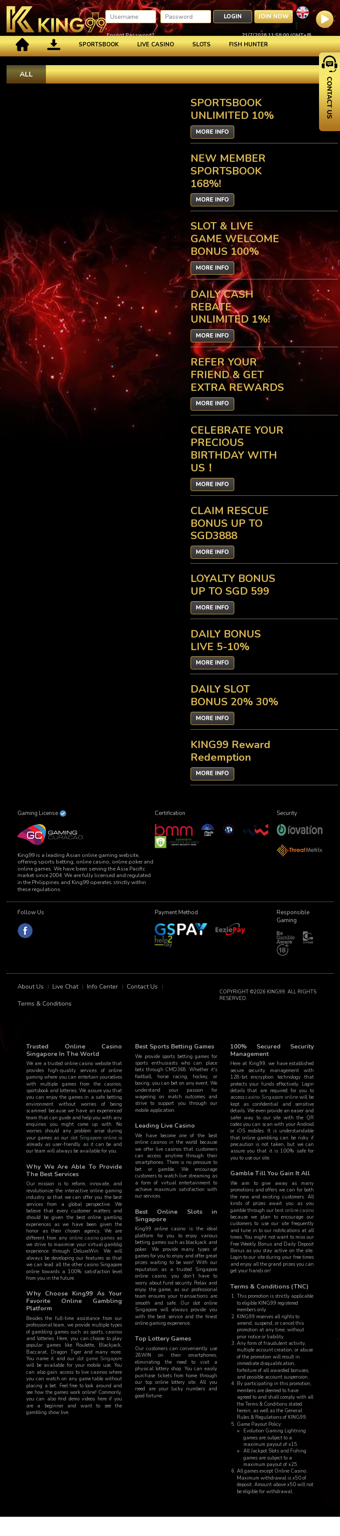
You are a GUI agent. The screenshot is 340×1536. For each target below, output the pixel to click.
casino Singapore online (272, 1097)
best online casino (294, 1210)
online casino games (92, 1238)
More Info (212, 132)
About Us (30, 986)
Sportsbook (99, 45)
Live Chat (65, 986)
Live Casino (155, 45)
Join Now (273, 17)
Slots (201, 45)
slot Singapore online (93, 1138)
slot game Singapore (99, 1358)
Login (233, 17)
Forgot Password (129, 34)
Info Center (102, 986)
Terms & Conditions (44, 1004)
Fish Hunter (248, 45)
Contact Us (142, 986)
